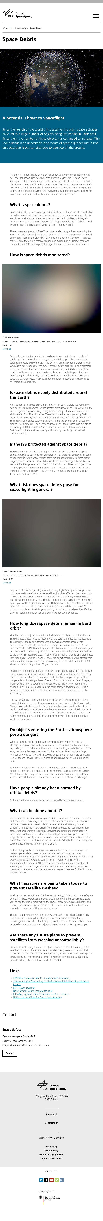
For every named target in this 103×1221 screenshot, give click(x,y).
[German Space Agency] (17, 12)
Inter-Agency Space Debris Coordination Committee (40, 994)
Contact (10, 1053)
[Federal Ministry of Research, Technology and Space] (51, 1206)
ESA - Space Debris (23, 987)
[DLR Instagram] (62, 1181)
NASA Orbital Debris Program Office (31, 990)
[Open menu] (96, 15)
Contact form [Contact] (51, 1122)
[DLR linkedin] (41, 1181)
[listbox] (10, 28)
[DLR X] (46, 1181)
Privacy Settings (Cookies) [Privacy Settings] (51, 1154)
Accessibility (51, 1146)
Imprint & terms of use (51, 1158)
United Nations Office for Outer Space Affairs (36, 997)
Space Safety (20, 28)
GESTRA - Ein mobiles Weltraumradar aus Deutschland (41, 978)
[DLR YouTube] (51, 1181)
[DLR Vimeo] (57, 1181)
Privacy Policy (51, 1150)
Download (6, 349)
